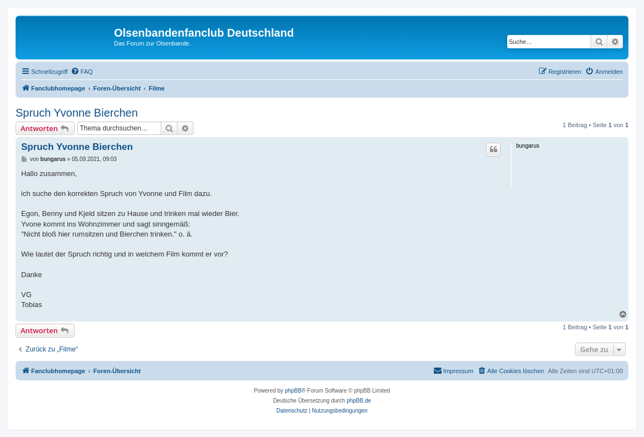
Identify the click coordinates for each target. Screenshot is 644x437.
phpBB (293, 391)
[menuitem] (82, 71)
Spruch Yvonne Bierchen (77, 113)
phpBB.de (358, 401)
